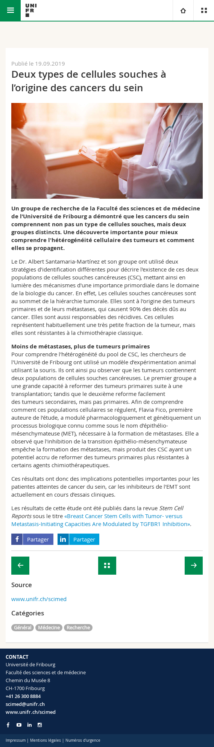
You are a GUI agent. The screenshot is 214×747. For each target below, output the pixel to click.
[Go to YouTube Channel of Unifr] (19, 724)
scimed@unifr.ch (25, 704)
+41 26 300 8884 (23, 696)
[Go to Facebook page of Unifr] (8, 724)
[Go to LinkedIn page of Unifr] (29, 724)
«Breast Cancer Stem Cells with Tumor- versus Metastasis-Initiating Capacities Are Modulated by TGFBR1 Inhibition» (100, 520)
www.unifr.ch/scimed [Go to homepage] (31, 712)
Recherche (78, 627)
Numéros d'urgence (82, 740)
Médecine (49, 627)
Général (22, 627)
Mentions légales (45, 740)
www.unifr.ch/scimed (39, 599)
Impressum (16, 740)
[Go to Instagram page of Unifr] (40, 724)
